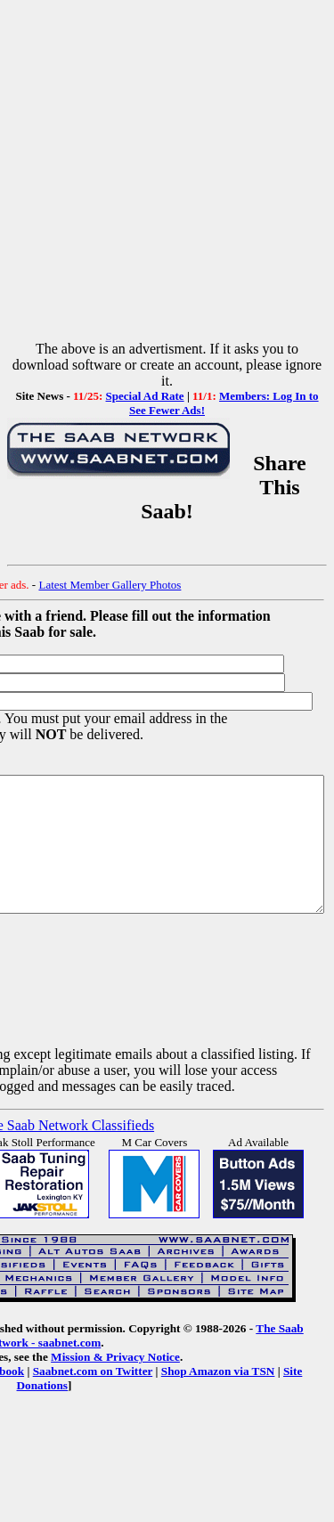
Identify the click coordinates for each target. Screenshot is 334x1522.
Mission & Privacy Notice (81, 1383)
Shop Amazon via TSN (155, 1397)
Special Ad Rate (145, 396)
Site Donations (256, 1397)
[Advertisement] (167, 174)
